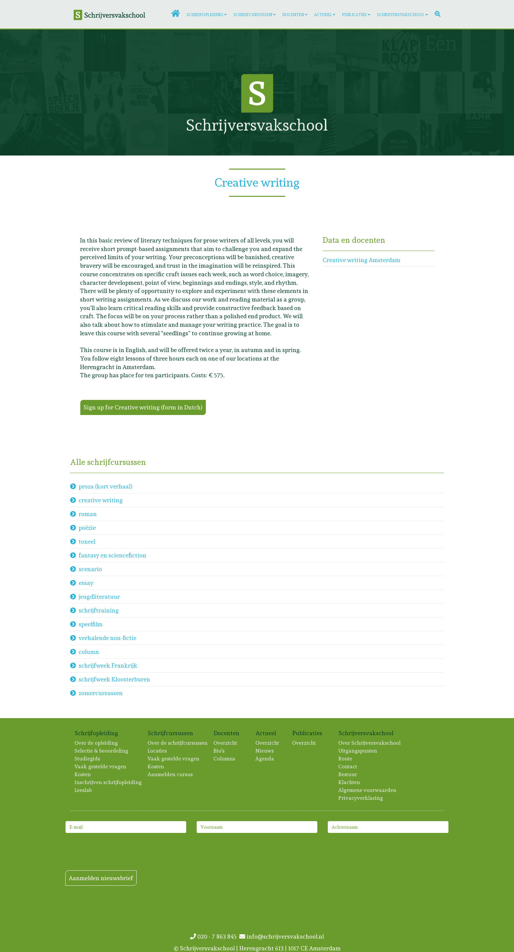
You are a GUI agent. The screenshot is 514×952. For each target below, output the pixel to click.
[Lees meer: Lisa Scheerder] (441, 134)
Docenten (293, 14)
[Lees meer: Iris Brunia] (147, 51)
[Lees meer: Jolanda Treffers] (399, 93)
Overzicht (225, 743)
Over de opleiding (96, 743)
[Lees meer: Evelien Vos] (105, 93)
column (89, 651)
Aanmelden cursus (170, 774)
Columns (224, 758)
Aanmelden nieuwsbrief (101, 878)
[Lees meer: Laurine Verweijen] (483, 51)
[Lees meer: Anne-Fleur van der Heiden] (399, 51)
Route (345, 758)
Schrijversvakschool (401, 14)
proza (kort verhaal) (105, 486)
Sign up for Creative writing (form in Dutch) (143, 407)
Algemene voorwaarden (367, 790)
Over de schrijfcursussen (178, 743)
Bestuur (348, 774)
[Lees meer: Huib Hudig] (63, 93)
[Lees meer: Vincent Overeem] (357, 51)
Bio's (219, 751)
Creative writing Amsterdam (361, 260)
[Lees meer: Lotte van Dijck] (21, 134)
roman (88, 513)
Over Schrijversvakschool (370, 743)
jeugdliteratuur (99, 596)
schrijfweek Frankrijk (108, 665)
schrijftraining (99, 610)
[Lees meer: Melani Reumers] (357, 93)
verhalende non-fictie (107, 637)
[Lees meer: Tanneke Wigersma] (231, 51)
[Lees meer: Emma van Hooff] (441, 93)
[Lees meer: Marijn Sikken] (357, 134)
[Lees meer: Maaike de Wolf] (63, 134)
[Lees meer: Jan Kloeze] (273, 51)
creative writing (101, 500)
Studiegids (87, 758)
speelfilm (91, 624)
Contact (348, 766)
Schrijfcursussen (252, 14)
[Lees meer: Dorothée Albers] (315, 51)
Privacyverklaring (361, 798)
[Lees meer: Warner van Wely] (441, 51)
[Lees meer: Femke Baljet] (147, 134)
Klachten (349, 782)
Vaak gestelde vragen (100, 766)
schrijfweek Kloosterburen (114, 679)
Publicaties (354, 14)
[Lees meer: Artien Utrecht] (189, 51)
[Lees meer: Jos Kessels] (147, 93)
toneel (87, 541)
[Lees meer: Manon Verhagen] (21, 51)
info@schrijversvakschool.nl (281, 936)
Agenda (265, 758)
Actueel (323, 14)
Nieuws (265, 751)
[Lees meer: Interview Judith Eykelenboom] (105, 134)
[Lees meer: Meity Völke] (399, 134)
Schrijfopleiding (205, 14)
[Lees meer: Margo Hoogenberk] (21, 93)
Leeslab (83, 790)
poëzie (87, 527)
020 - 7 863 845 (214, 936)
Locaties (157, 751)
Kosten (83, 774)
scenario (90, 569)
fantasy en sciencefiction (112, 555)
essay (86, 582)
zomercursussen (101, 693)
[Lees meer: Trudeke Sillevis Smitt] (483, 93)
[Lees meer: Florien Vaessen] (483, 134)
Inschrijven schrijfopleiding (108, 782)
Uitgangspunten (358, 751)
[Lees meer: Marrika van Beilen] (63, 51)
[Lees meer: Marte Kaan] (105, 51)
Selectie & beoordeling (101, 751)
